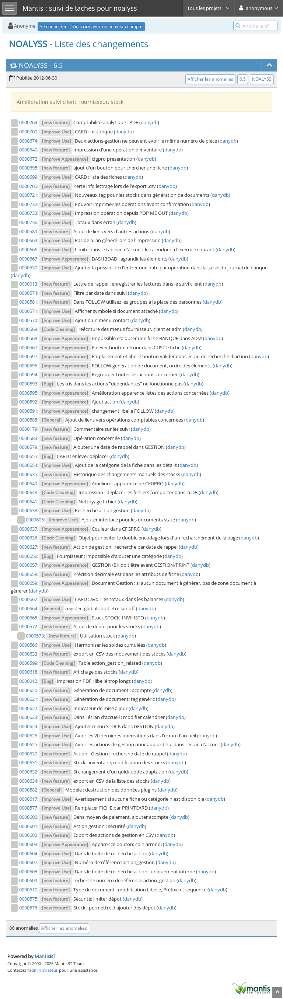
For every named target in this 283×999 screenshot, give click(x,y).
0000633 (28, 653)
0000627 (28, 547)
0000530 (28, 267)
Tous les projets (208, 8)
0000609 (28, 880)
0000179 (28, 429)
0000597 (28, 356)
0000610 (28, 889)
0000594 (28, 374)
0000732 (28, 204)
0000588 (28, 419)
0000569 (28, 329)
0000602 (28, 835)
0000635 (28, 474)
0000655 (28, 456)
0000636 (28, 537)
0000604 (28, 853)
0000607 (28, 862)
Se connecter (53, 26)
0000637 (28, 528)
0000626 (28, 735)
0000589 (28, 231)
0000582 (28, 789)
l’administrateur (42, 970)
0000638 (28, 510)
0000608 (28, 871)
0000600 (28, 817)
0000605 (35, 519)
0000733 (28, 213)
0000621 (28, 699)
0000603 (28, 844)
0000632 (28, 771)
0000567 (28, 347)
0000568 (28, 338)
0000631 (28, 762)
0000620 (28, 690)
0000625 (28, 744)
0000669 (28, 240)
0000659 (28, 583)
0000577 (28, 807)
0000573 (35, 635)
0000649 (28, 483)
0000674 (28, 140)
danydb (149, 122)
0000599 (28, 663)
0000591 (28, 411)
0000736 (28, 222)
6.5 (58, 65)
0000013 (28, 283)
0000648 (28, 492)
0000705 (28, 186)
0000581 (28, 301)
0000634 (28, 781)
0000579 (28, 447)
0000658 (28, 574)
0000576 (28, 907)
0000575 (28, 898)
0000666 (28, 249)
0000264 (28, 122)
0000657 (28, 565)
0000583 (28, 438)
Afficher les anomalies (210, 79)
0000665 (28, 617)
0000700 (28, 131)
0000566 (28, 645)
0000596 (28, 365)
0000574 (28, 293)
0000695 (28, 167)
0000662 (28, 599)
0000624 (28, 726)
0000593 (28, 383)
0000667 (28, 258)
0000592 (28, 401)
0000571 (28, 311)
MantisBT (45, 956)
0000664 (28, 608)
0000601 (28, 826)
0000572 (28, 626)
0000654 (28, 465)
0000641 (28, 501)
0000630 (28, 753)
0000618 (28, 671)
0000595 (28, 393)
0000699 (28, 177)
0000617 (28, 799)
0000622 (28, 708)
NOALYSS (33, 65)
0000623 (28, 717)
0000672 (28, 159)
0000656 (28, 556)
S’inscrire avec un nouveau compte (107, 26)
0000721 (28, 195)
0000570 (28, 320)
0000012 (28, 681)
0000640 (28, 149)
